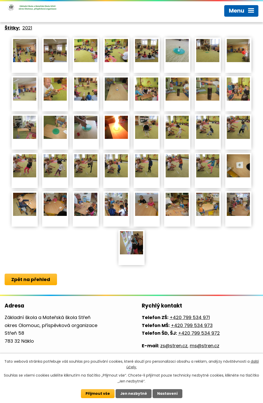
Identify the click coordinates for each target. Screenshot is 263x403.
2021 (27, 28)
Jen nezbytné (133, 393)
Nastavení (167, 393)
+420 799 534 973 (192, 325)
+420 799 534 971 (190, 317)
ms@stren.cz (204, 345)
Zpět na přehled (31, 279)
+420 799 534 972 (199, 333)
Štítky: (12, 28)
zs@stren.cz (173, 345)
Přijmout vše (97, 393)
